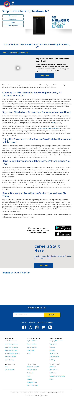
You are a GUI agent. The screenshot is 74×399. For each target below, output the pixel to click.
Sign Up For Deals (9, 370)
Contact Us (30, 373)
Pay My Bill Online (32, 382)
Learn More (44, 76)
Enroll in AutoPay (31, 344)
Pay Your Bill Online (32, 341)
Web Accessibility (24, 392)
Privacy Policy (14, 392)
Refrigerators (13, 19)
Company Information (56, 341)
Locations (24, 322)
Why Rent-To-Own (32, 370)
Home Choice (53, 370)
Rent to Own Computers (11, 347)
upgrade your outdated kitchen (48, 128)
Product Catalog (9, 360)
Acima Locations (54, 356)
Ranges (13, 22)
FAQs (28, 353)
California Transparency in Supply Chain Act (51, 392)
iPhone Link (63, 235)
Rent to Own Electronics (11, 350)
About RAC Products (32, 385)
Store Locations (54, 353)
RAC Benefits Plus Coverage (57, 376)
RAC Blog (52, 360)
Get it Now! (53, 366)
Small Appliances (13, 25)
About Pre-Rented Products (12, 353)
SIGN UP (52, 315)
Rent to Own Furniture (10, 341)
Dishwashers (13, 16)
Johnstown (40, 322)
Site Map (29, 379)
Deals (6, 366)
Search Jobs (43, 265)
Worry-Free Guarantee (33, 366)
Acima (51, 379)
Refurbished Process (10, 356)
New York (32, 322)
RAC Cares (52, 350)
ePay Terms (34, 392)
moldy (54, 123)
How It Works (30, 350)
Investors (52, 347)
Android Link (63, 229)
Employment (53, 344)
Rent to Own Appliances (11, 344)
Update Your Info (32, 347)
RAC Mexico (53, 373)
